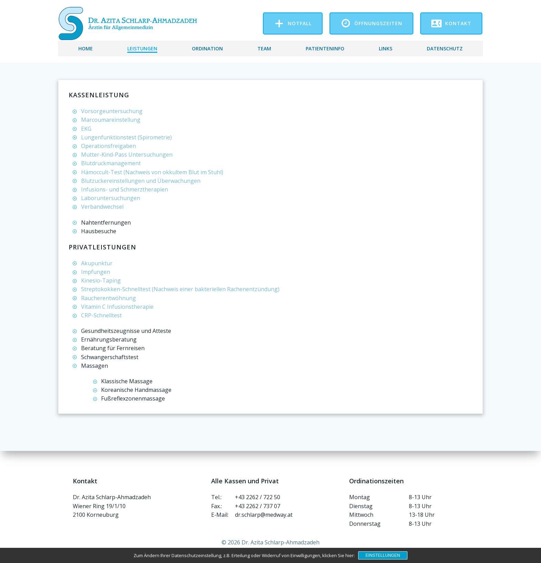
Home (85, 47)
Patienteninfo (325, 47)
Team (264, 47)
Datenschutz (445, 47)
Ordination (207, 47)
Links (385, 47)
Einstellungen (382, 555)
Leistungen (142, 47)
